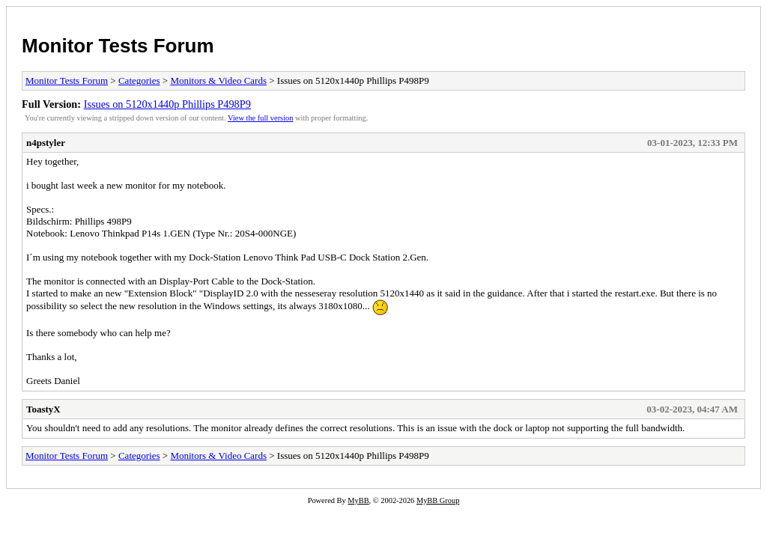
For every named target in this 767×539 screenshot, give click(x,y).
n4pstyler (45, 142)
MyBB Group (437, 500)
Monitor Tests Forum (118, 45)
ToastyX (43, 409)
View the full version (260, 118)
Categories (139, 80)
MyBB (358, 500)
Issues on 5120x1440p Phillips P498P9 (167, 104)
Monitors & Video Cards (218, 80)
